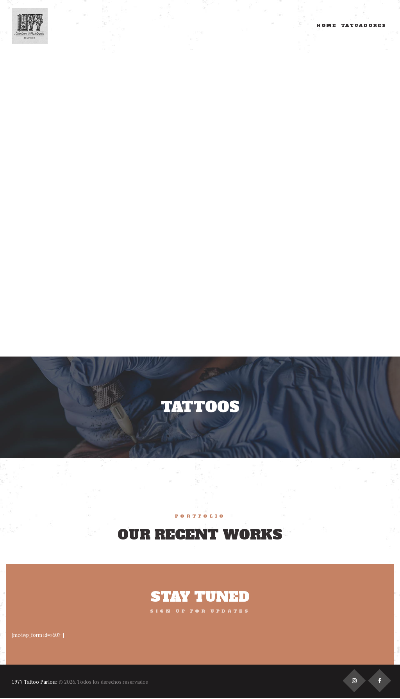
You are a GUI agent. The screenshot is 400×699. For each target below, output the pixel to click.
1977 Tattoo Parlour (35, 682)
